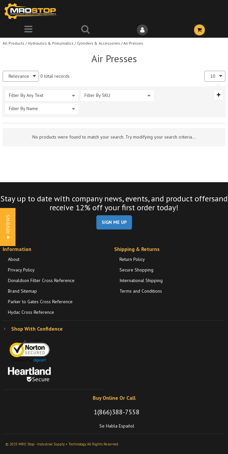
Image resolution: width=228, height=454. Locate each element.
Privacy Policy (21, 270)
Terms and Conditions (140, 291)
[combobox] (21, 76)
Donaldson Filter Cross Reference (41, 280)
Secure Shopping (136, 270)
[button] (8, 227)
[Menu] (28, 30)
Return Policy (132, 259)
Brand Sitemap (22, 291)
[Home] (32, 11)
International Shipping (141, 280)
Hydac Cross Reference (31, 312)
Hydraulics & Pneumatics (51, 43)
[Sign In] (142, 30)
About (13, 259)
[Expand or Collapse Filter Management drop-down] (218, 95)
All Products (13, 43)
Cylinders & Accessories (98, 43)
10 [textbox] (212, 76)
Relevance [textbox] (19, 76)
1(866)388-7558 (117, 412)
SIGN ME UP (114, 222)
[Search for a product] (85, 30)
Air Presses (133, 43)
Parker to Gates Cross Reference (40, 302)
